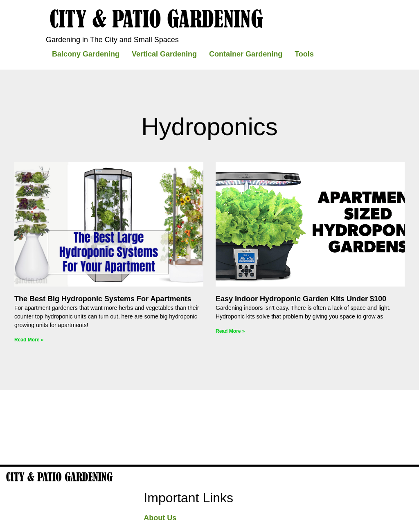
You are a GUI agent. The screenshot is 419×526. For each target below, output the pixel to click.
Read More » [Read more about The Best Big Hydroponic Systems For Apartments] (28, 340)
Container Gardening (245, 54)
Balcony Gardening (85, 54)
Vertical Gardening (164, 54)
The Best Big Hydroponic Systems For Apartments (102, 299)
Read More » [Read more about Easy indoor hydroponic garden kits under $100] (230, 331)
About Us (160, 518)
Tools (304, 54)
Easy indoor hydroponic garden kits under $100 (301, 299)
